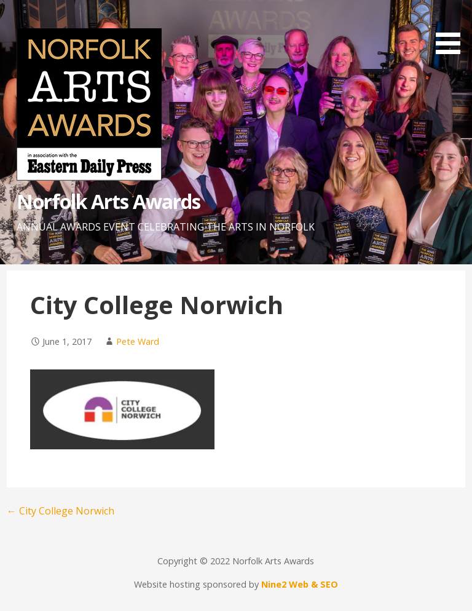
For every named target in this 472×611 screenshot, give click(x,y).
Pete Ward (137, 341)
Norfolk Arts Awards (109, 201)
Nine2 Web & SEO (299, 584)
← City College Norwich (60, 511)
